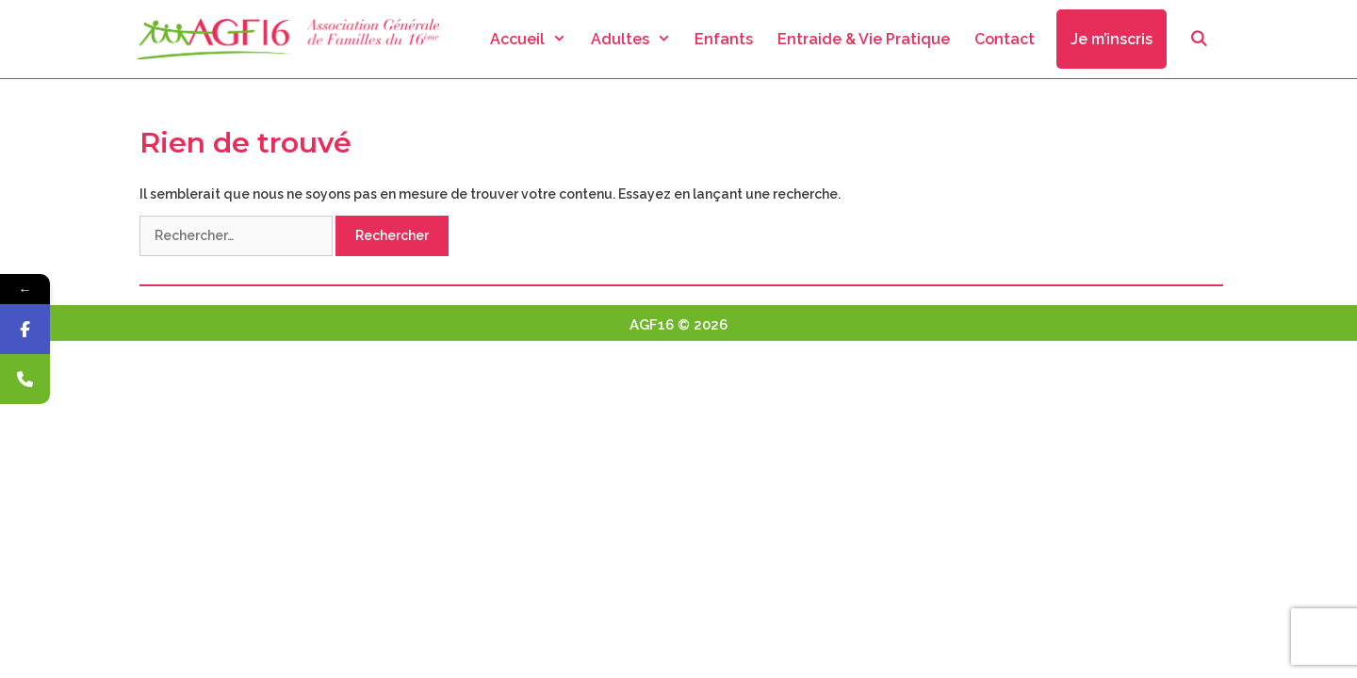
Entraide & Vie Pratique (863, 39)
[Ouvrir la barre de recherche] (1198, 39)
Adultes (637, 39)
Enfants (724, 39)
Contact (1004, 39)
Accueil (534, 39)
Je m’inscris (1112, 39)
